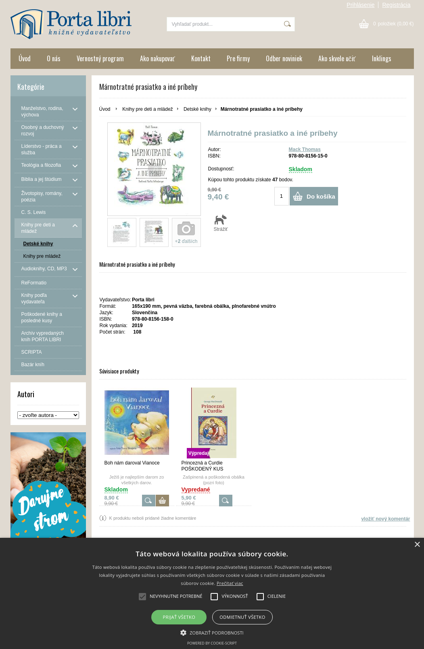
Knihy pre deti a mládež (147, 109)
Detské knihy (197, 109)
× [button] (417, 545)
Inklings (381, 58)
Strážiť (221, 223)
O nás (54, 58)
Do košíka (321, 196)
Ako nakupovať (157, 58)
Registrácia (396, 5)
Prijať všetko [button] (179, 617)
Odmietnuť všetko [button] (242, 617)
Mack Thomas (305, 149)
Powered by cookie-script (212, 643)
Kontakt (201, 58)
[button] (212, 632)
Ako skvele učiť (337, 58)
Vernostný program (100, 58)
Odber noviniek (284, 58)
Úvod (25, 58)
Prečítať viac (230, 583)
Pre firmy (238, 58)
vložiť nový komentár (385, 519)
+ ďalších (186, 241)
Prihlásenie (360, 5)
